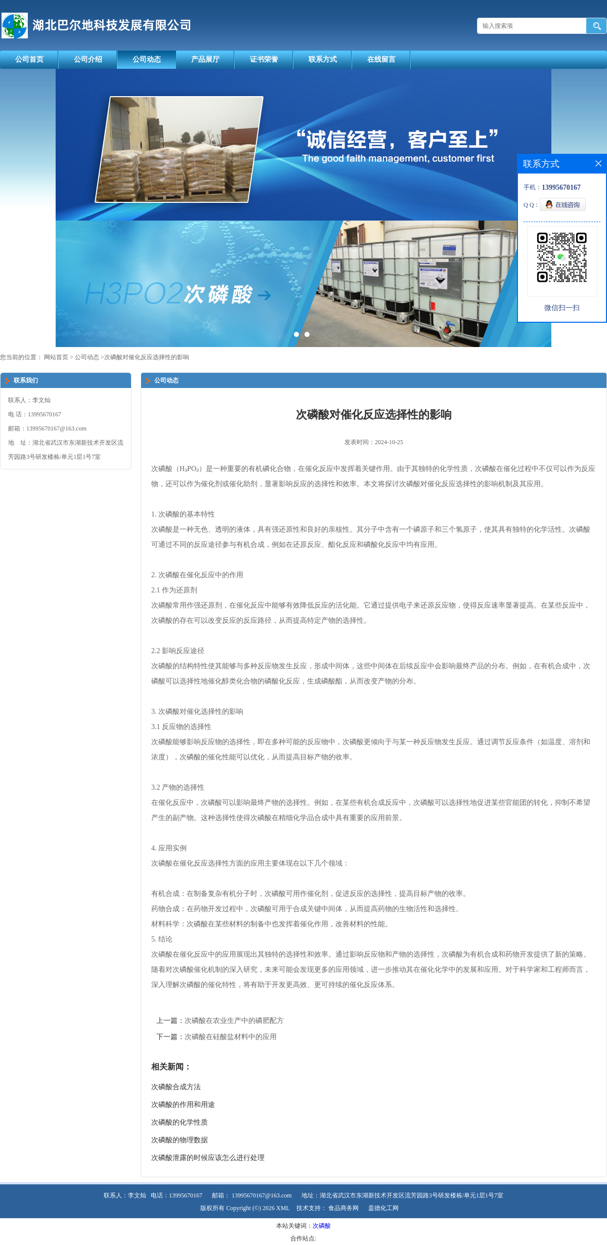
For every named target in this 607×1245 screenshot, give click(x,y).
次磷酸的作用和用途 (183, 1104)
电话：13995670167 (176, 1195)
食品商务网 (343, 1208)
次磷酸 (322, 1225)
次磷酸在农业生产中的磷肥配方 (234, 1020)
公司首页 (29, 59)
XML (283, 1208)
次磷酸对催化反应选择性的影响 (146, 357)
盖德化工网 (383, 1208)
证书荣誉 (264, 59)
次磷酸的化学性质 (179, 1122)
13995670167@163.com (262, 1195)
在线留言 (381, 59)
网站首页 (56, 357)
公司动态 (147, 59)
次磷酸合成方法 (176, 1087)
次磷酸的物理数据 (179, 1140)
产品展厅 (205, 59)
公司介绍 (88, 59)
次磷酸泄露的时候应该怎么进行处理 (208, 1158)
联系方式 (323, 59)
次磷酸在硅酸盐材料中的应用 (231, 1037)
